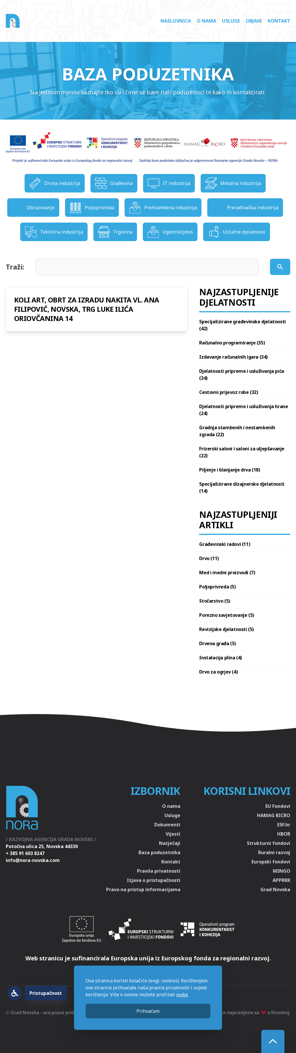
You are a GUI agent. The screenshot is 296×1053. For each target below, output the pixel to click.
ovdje (182, 994)
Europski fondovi (270, 861)
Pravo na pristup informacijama (143, 889)
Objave (254, 21)
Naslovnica (175, 21)
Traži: (15, 266)
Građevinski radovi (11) (224, 544)
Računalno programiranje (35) (232, 343)
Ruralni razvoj (274, 852)
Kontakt (279, 21)
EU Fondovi (277, 806)
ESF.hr (283, 824)
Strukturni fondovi (268, 843)
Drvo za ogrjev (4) (218, 672)
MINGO (281, 871)
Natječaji (169, 843)
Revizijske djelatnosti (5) (226, 629)
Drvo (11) (209, 558)
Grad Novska (275, 889)
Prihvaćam (148, 1011)
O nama (206, 21)
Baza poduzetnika (159, 852)
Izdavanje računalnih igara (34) (233, 357)
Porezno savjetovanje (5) (226, 615)
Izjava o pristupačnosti (153, 880)
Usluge (231, 21)
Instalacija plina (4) (220, 657)
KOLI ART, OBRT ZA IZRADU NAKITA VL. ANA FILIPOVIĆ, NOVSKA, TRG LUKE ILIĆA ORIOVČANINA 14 (86, 309)
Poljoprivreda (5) (217, 587)
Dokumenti (167, 824)
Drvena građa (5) (217, 643)
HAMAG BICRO (273, 815)
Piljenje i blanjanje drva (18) (229, 470)
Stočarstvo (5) (214, 601)
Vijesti (173, 834)
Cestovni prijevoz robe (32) (228, 392)
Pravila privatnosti (158, 871)
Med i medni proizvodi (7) (227, 572)
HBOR (283, 834)
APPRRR (281, 880)
